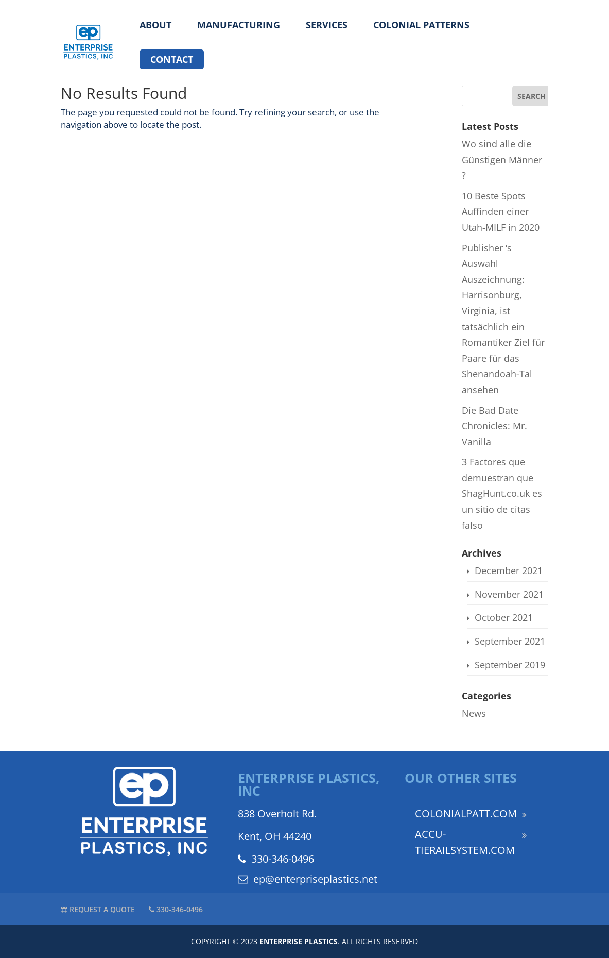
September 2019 (510, 665)
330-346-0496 (276, 859)
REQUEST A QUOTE (98, 909)
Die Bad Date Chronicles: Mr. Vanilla (494, 426)
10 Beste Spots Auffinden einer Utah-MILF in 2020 (501, 211)
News (474, 713)
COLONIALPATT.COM (466, 813)
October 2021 (504, 617)
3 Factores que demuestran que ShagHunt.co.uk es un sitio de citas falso (502, 493)
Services (326, 26)
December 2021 (509, 570)
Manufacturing (238, 26)
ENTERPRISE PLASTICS (298, 941)
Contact (171, 59)
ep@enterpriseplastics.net (307, 879)
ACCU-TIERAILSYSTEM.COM (465, 842)
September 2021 (510, 641)
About (155, 26)
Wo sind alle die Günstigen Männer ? (502, 159)
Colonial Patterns (421, 26)
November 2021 (509, 594)
